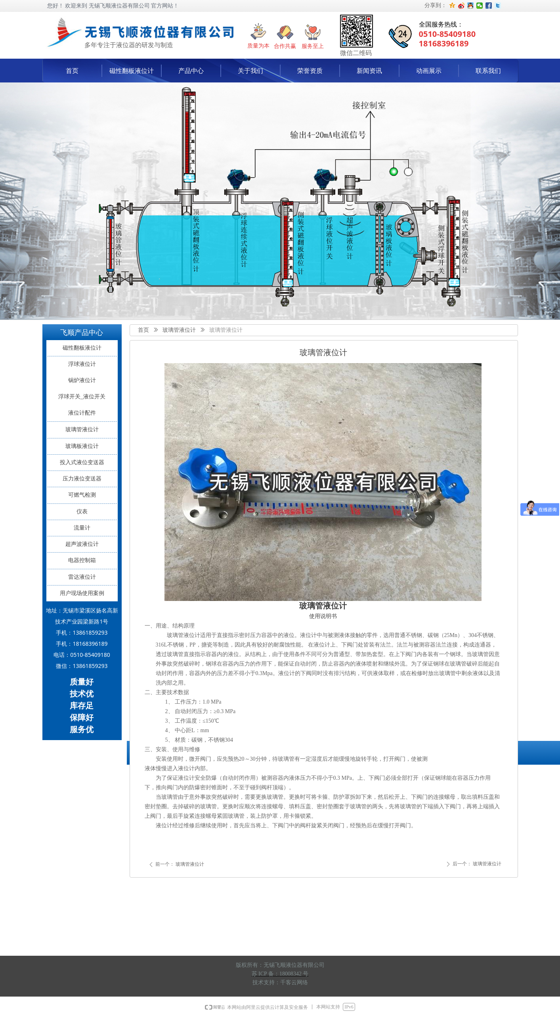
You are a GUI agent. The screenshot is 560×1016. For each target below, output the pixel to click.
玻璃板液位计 (82, 446)
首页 (143, 330)
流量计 (82, 528)
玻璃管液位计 (179, 330)
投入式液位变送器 (82, 462)
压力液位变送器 (82, 479)
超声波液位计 (82, 544)
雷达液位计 (82, 577)
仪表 (82, 512)
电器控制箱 (82, 560)
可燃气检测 (82, 495)
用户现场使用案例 (82, 593)
